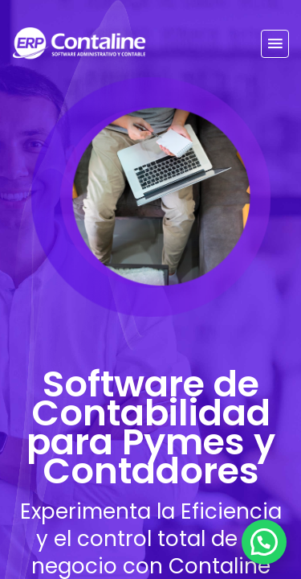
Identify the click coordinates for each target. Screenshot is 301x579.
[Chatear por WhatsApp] (264, 542)
